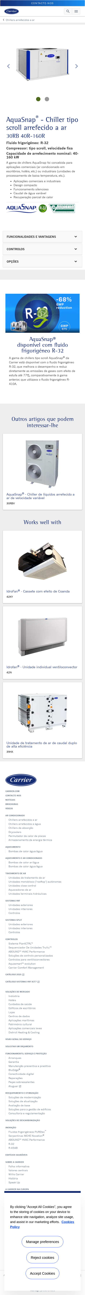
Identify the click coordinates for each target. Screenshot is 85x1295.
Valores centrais (18, 1170)
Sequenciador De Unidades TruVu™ (30, 947)
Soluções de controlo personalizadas (30, 955)
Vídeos (9, 808)
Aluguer (14, 1086)
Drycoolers (14, 831)
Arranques (14, 1057)
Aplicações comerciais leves (25, 1028)
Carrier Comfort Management (26, 967)
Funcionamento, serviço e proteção (26, 1053)
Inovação (10, 1127)
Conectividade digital (21, 1073)
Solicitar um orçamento (19, 1046)
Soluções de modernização (24, 1097)
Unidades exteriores (20, 904)
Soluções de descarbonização (22, 1120)
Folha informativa (18, 1166)
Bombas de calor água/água (25, 851)
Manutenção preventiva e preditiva (29, 1065)
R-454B (13, 1147)
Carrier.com (12, 791)
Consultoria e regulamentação (26, 1113)
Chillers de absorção (20, 827)
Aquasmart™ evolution (22, 963)
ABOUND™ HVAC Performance (26, 951)
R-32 (11, 1143)
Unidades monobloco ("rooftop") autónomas (34, 881)
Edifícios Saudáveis (16, 1155)
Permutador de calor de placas (27, 835)
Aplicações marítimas (21, 1020)
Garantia (13, 1061)
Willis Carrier (16, 1174)
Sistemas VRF (12, 900)
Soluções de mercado (17, 991)
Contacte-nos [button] (42, 3)
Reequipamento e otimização (21, 1093)
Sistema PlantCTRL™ (20, 943)
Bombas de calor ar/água (23, 862)
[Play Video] (43, 313)
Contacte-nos (13, 795)
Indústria (13, 996)
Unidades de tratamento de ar (26, 877)
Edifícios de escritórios (22, 1008)
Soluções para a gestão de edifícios (29, 1109)
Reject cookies (42, 1258)
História (13, 1178)
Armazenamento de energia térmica (30, 839)
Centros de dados (19, 1016)
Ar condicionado (15, 815)
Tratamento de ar (15, 873)
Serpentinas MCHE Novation (26, 1135)
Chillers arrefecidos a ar (22, 819)
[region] (42, 1241)
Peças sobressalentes (21, 1081)
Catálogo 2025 (15, 974)
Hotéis (12, 1000)
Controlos (14, 912)
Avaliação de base (19, 1105)
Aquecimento (12, 847)
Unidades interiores (20, 908)
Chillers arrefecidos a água (24, 823)
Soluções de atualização (23, 1101)
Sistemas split (13, 920)
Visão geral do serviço (18, 1039)
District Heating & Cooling (24, 1032)
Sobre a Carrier (14, 1162)
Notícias (10, 800)
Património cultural (20, 1024)
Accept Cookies (42, 1273)
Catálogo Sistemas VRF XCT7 (22, 981)
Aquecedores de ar (19, 889)
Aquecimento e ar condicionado (23, 858)
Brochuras (11, 804)
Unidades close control (22, 885)
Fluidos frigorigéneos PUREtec (27, 1131)
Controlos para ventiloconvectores (29, 959)
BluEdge (14, 1069)
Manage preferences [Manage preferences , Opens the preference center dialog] (42, 1242)
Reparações (15, 1078)
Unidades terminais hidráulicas (27, 893)
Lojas (11, 1012)
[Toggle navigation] (68, 11)
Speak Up (14, 1182)
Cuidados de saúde (20, 1004)
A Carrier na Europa (17, 1189)
